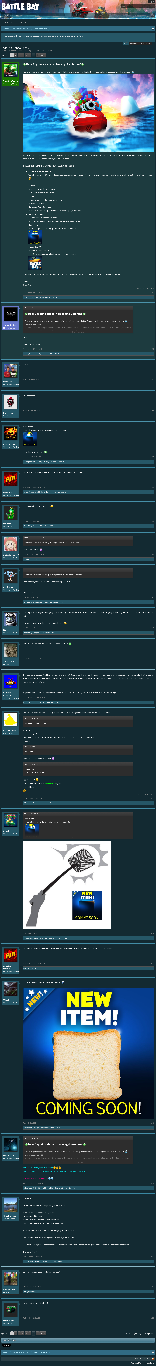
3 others (53, 702)
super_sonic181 (47, 354)
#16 (152, 1123)
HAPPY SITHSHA (10, 1155)
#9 (153, 597)
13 (37, 55)
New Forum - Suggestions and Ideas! (140, 43)
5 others (59, 354)
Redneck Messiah (7, 693)
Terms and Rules (137, 1363)
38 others (52, 297)
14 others (57, 938)
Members (18, 16)
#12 (152, 697)
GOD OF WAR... (28, 1261)
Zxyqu (25, 492)
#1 (153, 292)
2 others (65, 1188)
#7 (153, 521)
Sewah (35, 526)
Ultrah (35, 803)
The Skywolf (9, 661)
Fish (5, 630)
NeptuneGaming (39, 602)
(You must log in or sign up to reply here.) (140, 1333)
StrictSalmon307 (47, 526)
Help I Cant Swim (53, 1188)
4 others (60, 1261)
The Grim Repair (38, 50)
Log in (152, 2)
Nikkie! (25, 354)
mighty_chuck (9, 730)
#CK (24, 297)
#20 (152, 1318)
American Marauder (7, 491)
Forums (6, 16)
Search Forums (8, 22)
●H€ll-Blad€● (9, 1289)
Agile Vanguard (28, 968)
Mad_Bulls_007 (9, 444)
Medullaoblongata (33, 297)
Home (142, 1358)
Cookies (126, 43)
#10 (152, 628)
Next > (42, 55)
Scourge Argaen (33, 938)
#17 (152, 1183)
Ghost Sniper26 (34, 354)
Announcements (17, 50)
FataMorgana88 (34, 492)
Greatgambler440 (29, 462)
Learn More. (78, 36)
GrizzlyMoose (9, 1216)
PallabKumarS (32, 702)
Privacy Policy (149, 1363)
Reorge (50, 1261)
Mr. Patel (7, 524)
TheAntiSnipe (9, 325)
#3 (153, 379)
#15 (152, 963)
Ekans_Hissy (48, 462)
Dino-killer (8, 413)
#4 (153, 410)
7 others (59, 462)
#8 (153, 554)
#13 (152, 798)
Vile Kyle (40, 462)
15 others (56, 492)
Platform (11, 6)
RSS (153, 1358)
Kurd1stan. (8, 587)
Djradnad (7, 382)
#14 (152, 933)
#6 (153, 487)
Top (148, 1358)
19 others (51, 1128)
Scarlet (26, 1128)
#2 (153, 349)
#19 (152, 1287)
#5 (153, 457)
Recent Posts (21, 22)
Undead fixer (9, 1320)
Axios (43, 297)
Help (136, 1358)
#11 (152, 659)
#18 (152, 1257)
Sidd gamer (53, 602)
